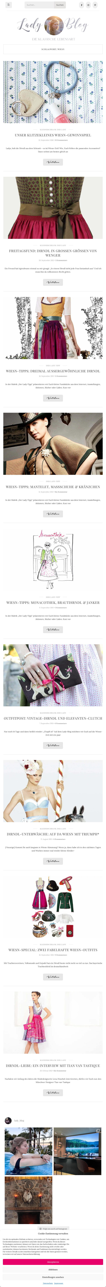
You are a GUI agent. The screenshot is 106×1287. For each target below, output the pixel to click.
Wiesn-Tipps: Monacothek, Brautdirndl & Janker (53, 602)
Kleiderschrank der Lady (53, 129)
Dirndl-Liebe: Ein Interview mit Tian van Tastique (53, 1065)
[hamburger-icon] (9, 5)
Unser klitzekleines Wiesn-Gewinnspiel (53, 135)
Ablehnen (53, 1269)
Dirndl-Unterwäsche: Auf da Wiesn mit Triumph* (53, 834)
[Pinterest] (95, 5)
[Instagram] (88, 5)
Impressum (58, 1283)
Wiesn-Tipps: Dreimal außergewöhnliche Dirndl (53, 371)
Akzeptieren (53, 1262)
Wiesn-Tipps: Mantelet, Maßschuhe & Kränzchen (53, 486)
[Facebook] (81, 5)
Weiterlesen (53, 162)
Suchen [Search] (60, 5)
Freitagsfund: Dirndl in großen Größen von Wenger (53, 253)
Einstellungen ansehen (53, 1277)
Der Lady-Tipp (53, 365)
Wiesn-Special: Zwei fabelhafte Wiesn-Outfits (53, 950)
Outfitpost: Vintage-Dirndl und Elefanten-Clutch (53, 718)
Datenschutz (48, 1283)
